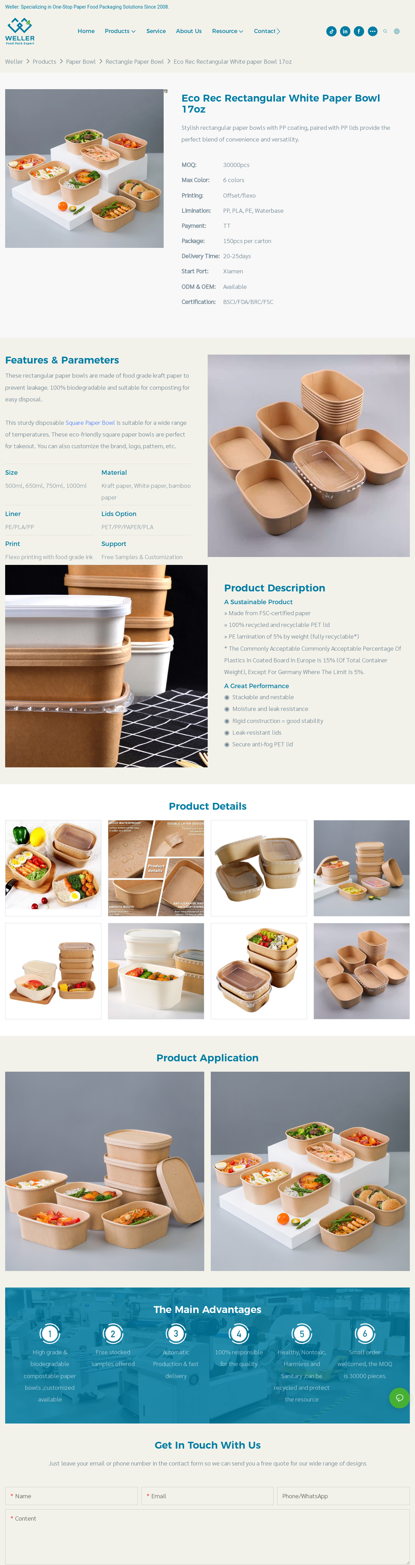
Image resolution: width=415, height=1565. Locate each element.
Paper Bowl (81, 61)
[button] (278, 31)
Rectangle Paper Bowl (135, 61)
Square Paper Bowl (90, 422)
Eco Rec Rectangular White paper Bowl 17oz (233, 61)
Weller (14, 61)
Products (44, 61)
